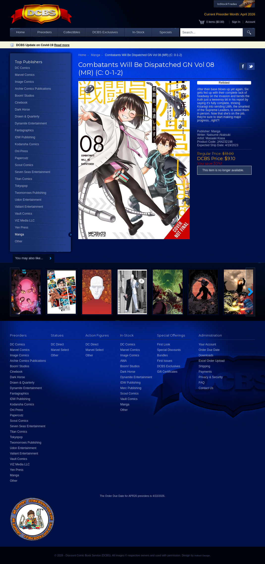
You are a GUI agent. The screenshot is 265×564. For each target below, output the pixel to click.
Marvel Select (60, 350)
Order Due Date (209, 350)
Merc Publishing (130, 388)
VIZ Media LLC (25, 220)
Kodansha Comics (27, 144)
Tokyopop (21, 186)
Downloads (206, 355)
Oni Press (21, 151)
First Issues (164, 361)
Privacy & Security (211, 377)
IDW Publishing (25, 137)
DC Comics (22, 68)
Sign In (236, 21)
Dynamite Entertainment (31, 123)
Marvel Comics (24, 75)
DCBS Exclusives (105, 32)
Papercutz (21, 158)
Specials (165, 32)
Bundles (162, 355)
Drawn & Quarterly (27, 116)
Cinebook (21, 102)
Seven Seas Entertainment (32, 172)
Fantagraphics (24, 130)
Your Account (207, 344)
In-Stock (138, 32)
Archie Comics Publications (33, 88)
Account (250, 21)
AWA (123, 361)
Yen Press (21, 227)
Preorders (44, 32)
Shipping (204, 366)
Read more (62, 45)
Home (20, 32)
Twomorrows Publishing (30, 193)
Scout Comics (24, 165)
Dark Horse (22, 109)
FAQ (202, 382)
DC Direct (57, 344)
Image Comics (24, 82)
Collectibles (71, 32)
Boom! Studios (24, 95)
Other (18, 241)
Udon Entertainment (28, 199)
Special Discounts (169, 350)
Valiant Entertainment (29, 206)
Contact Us (206, 388)
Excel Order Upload (212, 361)
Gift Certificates (167, 371)
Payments (205, 371)
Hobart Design (202, 555)
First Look (163, 344)
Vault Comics (23, 213)
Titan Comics (23, 179)
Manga (19, 234)
